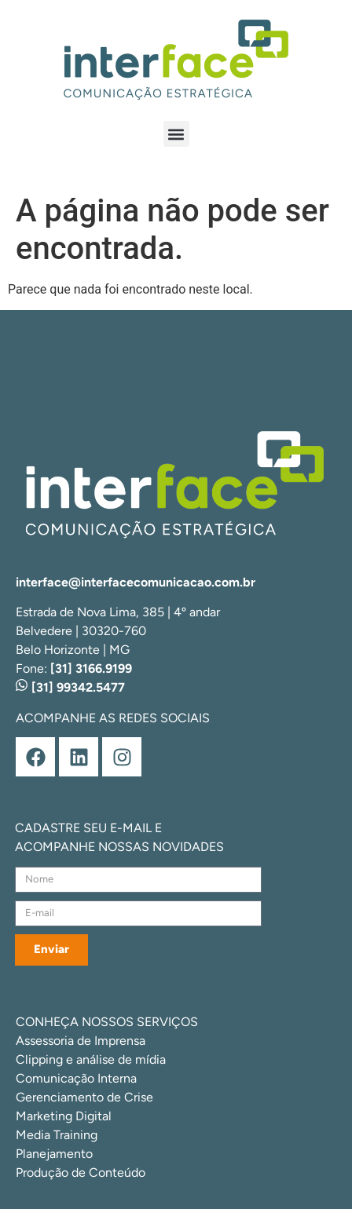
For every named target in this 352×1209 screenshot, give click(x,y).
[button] (176, 134)
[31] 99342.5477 (70, 687)
